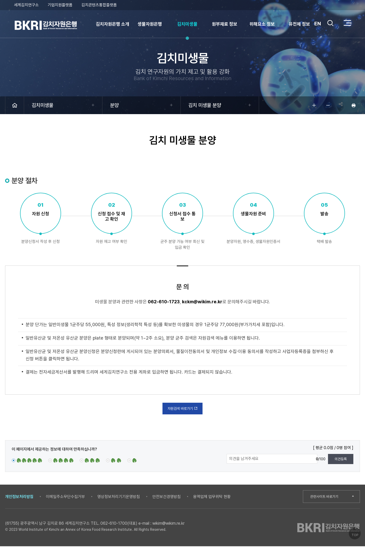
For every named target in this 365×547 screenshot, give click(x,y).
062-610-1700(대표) (118, 524)
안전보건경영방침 (166, 497)
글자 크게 (311, 105)
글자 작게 (325, 105)
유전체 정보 (299, 24)
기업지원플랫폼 (60, 5)
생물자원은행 (150, 24)
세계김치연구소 (26, 5)
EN (317, 24)
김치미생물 (187, 24)
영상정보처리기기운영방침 (118, 497)
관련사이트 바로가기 (326, 497)
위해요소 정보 (262, 24)
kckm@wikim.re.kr (202, 301)
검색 (330, 23)
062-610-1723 (164, 301)
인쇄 (353, 105)
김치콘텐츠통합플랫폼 (99, 5)
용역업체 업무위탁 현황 (212, 497)
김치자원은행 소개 (112, 24)
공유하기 (339, 105)
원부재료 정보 (224, 24)
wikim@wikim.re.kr (168, 524)
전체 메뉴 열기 (347, 23)
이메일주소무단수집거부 (65, 497)
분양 (114, 105)
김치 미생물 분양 (204, 105)
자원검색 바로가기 (183, 409)
